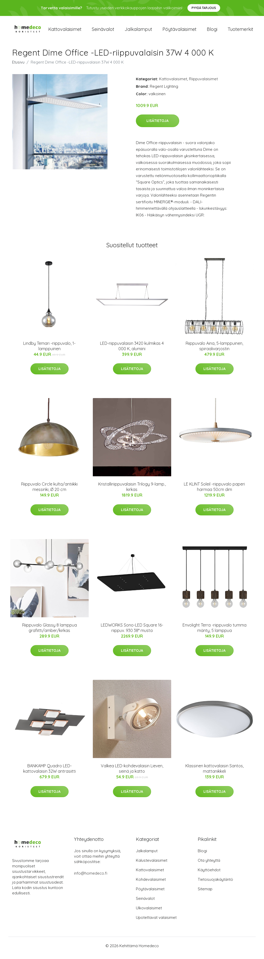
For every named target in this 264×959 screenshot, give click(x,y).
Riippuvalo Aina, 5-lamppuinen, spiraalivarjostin (214, 350)
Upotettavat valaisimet (156, 921)
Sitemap (205, 893)
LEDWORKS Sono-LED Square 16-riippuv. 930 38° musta (132, 632)
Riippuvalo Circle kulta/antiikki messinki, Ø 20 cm (49, 491)
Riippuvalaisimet (203, 83)
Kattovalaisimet (64, 31)
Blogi (212, 31)
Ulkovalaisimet (149, 912)
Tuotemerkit (240, 31)
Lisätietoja (157, 125)
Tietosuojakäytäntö (215, 883)
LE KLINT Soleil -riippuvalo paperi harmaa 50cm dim (214, 491)
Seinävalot (103, 31)
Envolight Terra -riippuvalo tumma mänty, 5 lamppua (214, 632)
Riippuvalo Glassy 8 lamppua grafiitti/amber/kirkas (49, 632)
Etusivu (18, 66)
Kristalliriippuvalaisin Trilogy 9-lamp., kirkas (132, 491)
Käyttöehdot (209, 874)
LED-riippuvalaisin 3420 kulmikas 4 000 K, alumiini (132, 350)
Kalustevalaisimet (151, 864)
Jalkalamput (138, 31)
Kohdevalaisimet (151, 883)
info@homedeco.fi (90, 877)
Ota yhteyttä (209, 864)
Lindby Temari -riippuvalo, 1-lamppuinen (49, 350)
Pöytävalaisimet (179, 31)
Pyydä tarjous (204, 8)
